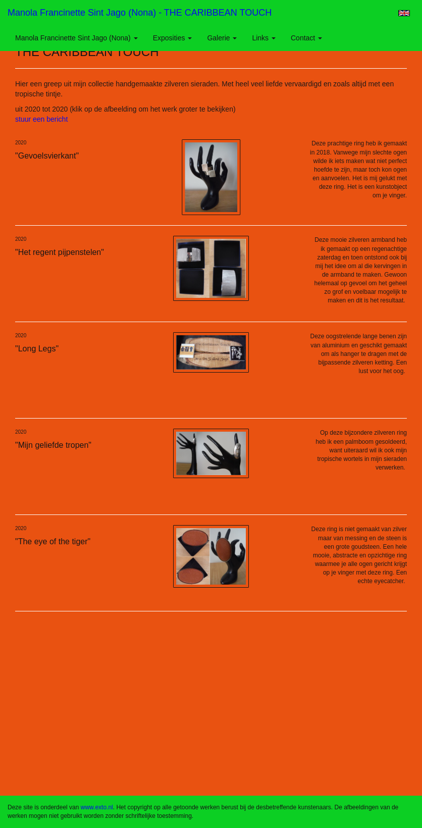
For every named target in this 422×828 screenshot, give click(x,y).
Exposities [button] (172, 38)
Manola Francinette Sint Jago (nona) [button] (76, 38)
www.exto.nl (97, 807)
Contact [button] (306, 38)
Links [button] (264, 38)
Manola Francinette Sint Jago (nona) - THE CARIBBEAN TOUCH (140, 13)
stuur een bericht (41, 119)
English (404, 13)
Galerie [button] (222, 38)
